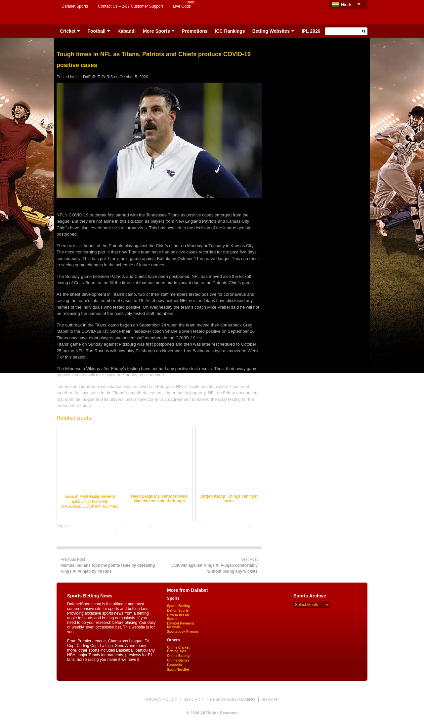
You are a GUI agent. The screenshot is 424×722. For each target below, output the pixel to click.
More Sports (156, 31)
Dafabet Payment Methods (180, 625)
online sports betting (197, 531)
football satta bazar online (177, 525)
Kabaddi (126, 31)
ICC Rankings (230, 31)
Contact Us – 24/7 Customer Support (130, 6)
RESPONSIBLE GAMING (232, 699)
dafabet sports (136, 525)
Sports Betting (178, 606)
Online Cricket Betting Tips (178, 649)
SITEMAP (270, 699)
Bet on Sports (178, 610)
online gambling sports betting (146, 531)
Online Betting (178, 656)
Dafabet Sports (75, 6)
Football (96, 31)
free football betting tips (226, 525)
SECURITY (194, 699)
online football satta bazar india (86, 531)
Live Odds (182, 6)
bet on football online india (96, 525)
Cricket (67, 31)
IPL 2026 (311, 31)
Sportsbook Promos (183, 631)
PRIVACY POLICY (161, 699)
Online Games (178, 660)
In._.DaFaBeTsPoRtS (94, 77)
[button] (363, 31)
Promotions (195, 31)
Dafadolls (174, 665)
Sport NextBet (178, 669)
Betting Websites (271, 31)
